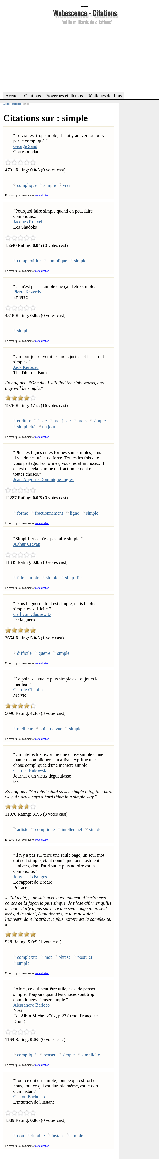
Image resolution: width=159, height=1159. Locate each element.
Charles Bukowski (30, 770)
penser (49, 1054)
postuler (84, 957)
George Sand (25, 146)
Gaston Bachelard (29, 1096)
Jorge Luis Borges (30, 876)
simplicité (26, 426)
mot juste (62, 420)
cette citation (42, 195)
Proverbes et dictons (64, 95)
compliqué (27, 185)
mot (48, 957)
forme (22, 513)
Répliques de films (104, 95)
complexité (27, 957)
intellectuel (72, 829)
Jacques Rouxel (27, 221)
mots (82, 420)
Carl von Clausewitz (32, 614)
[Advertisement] (84, 58)
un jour (48, 426)
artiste (22, 829)
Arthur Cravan (26, 544)
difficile (24, 653)
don (20, 1135)
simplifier (74, 577)
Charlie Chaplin (28, 689)
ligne (74, 513)
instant (58, 1135)
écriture (24, 420)
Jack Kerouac (25, 367)
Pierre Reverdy (27, 291)
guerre (44, 653)
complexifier (29, 260)
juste (42, 420)
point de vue (50, 728)
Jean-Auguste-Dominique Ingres (43, 479)
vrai (66, 185)
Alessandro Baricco (31, 1005)
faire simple (28, 577)
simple (49, 185)
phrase (65, 957)
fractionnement (49, 513)
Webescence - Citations (85, 12)
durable (38, 1135)
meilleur (25, 728)
